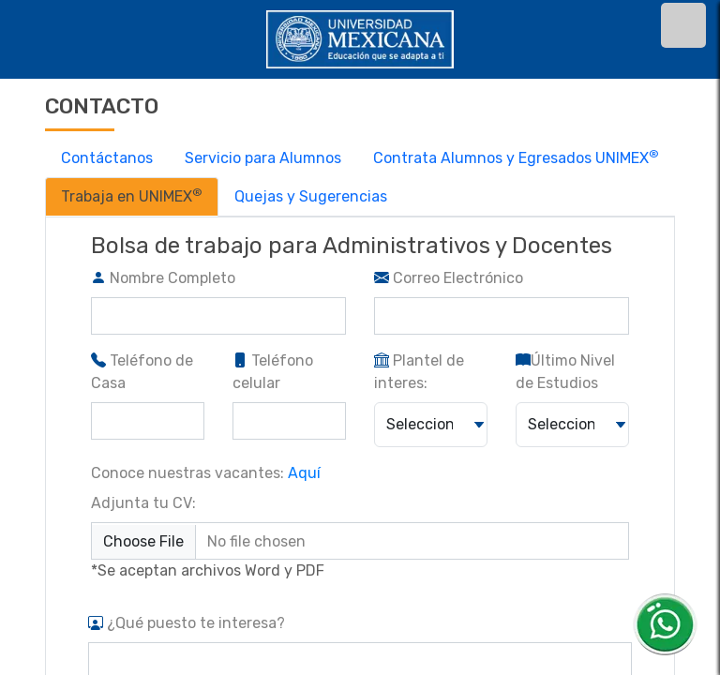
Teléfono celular (272, 372)
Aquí (304, 473)
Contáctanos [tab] (107, 158)
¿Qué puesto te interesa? (186, 623)
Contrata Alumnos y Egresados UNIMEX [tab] (516, 157)
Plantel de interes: (419, 372)
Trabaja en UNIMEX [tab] (131, 195)
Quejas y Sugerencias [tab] (310, 196)
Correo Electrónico (448, 278)
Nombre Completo (163, 278)
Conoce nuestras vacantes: (206, 473)
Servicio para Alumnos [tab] (263, 158)
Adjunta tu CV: (143, 503)
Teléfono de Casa (142, 372)
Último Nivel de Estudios (565, 372)
